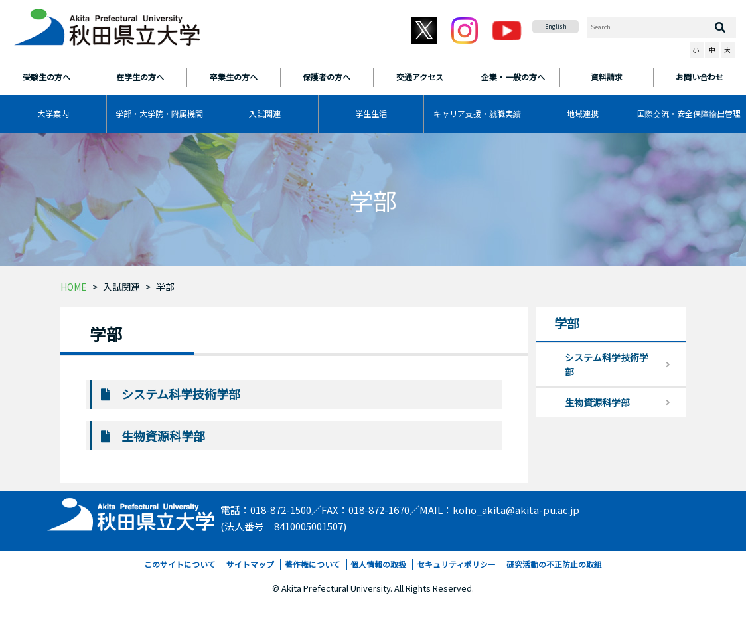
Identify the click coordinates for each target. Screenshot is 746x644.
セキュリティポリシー (456, 564)
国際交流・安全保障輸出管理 (689, 113)
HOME (73, 286)
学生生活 (371, 113)
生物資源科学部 (163, 435)
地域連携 (583, 113)
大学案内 (53, 113)
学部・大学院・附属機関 (159, 113)
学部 (165, 286)
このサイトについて (180, 564)
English (556, 26)
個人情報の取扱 (378, 564)
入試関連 (265, 113)
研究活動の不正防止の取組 (554, 564)
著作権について (312, 564)
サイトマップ (250, 564)
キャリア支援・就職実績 (477, 113)
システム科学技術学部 (180, 393)
